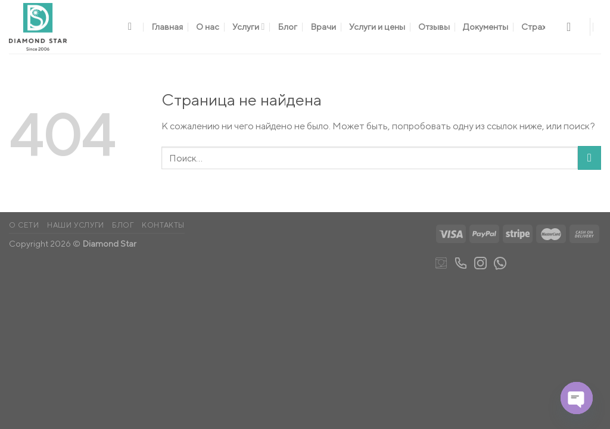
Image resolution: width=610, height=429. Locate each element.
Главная (167, 26)
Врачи (323, 26)
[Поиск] (133, 27)
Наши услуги (75, 224)
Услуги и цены (377, 26)
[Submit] (589, 157)
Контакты (163, 224)
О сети (24, 224)
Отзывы (434, 26)
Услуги (248, 26)
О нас (207, 26)
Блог (287, 26)
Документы (485, 26)
